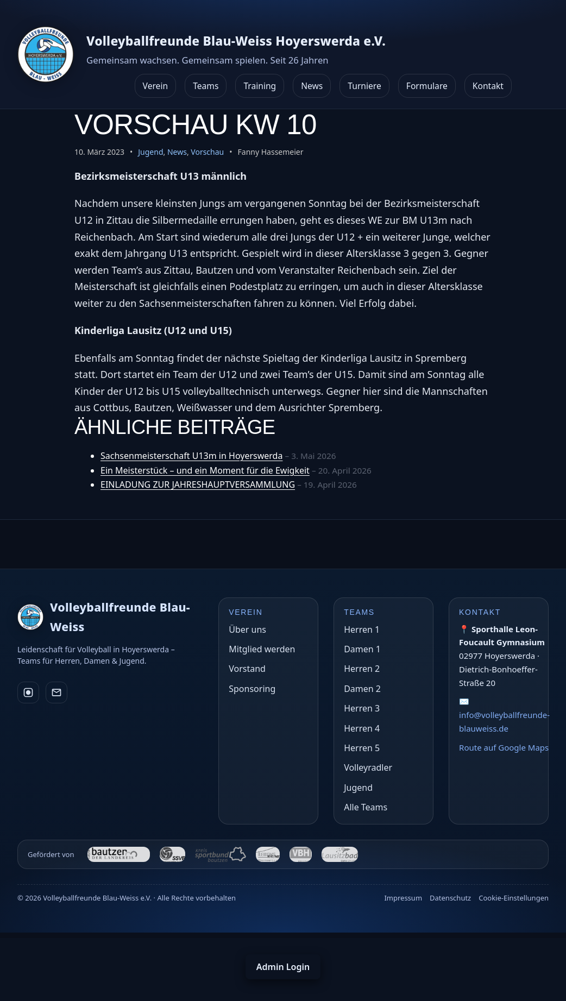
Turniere (364, 86)
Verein (155, 86)
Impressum (403, 898)
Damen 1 (362, 649)
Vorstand (247, 669)
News (312, 86)
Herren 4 (362, 728)
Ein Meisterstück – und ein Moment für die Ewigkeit (205, 470)
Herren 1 (362, 629)
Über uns (247, 629)
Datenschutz (450, 898)
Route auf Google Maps (504, 747)
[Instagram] (28, 693)
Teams (205, 86)
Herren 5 (362, 748)
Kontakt (488, 86)
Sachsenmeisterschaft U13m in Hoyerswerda (191, 456)
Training (259, 86)
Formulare (427, 86)
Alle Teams (365, 807)
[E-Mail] (56, 693)
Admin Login (283, 967)
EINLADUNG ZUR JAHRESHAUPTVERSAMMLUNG (197, 484)
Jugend (150, 152)
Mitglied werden (262, 649)
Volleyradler (368, 767)
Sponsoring (252, 689)
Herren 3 (362, 708)
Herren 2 (362, 669)
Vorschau (207, 152)
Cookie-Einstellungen (514, 898)
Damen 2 (362, 689)
